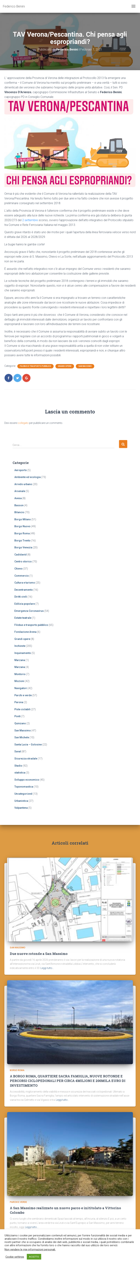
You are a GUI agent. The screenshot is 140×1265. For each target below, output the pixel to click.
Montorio (20, 674)
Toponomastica (23, 786)
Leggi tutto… (47, 968)
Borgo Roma (22, 533)
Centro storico (23, 561)
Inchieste (19, 645)
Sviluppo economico (26, 779)
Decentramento (23, 589)
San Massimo (85, 366)
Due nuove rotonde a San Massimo (39, 954)
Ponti (17, 716)
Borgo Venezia (23, 547)
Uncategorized (23, 793)
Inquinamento (22, 653)
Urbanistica (21, 800)
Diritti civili (20, 596)
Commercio (21, 575)
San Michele (21, 737)
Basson (19, 505)
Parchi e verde (23, 695)
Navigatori (20, 688)
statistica (19, 772)
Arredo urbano (23, 484)
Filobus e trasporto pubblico (35, 366)
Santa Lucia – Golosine (28, 744)
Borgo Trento (22, 540)
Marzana (19, 660)
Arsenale (19, 491)
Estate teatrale (22, 617)
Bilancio (19, 512)
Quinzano (20, 723)
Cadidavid (20, 554)
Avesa (18, 498)
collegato (23, 422)
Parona (18, 702)
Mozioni (19, 681)
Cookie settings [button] (14, 1256)
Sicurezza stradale (25, 758)
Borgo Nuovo (22, 526)
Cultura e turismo (24, 582)
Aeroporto (20, 470)
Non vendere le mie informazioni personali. (30, 1249)
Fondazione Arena (25, 631)
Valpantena (21, 807)
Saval (17, 751)
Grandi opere (64, 366)
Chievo (18, 568)
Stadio (18, 765)
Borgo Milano (22, 519)
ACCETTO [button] (34, 1256)
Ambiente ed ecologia (27, 477)
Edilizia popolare (24, 603)
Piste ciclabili (22, 709)
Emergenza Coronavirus (29, 610)
